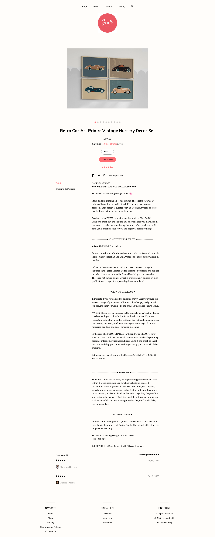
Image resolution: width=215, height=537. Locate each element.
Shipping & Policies (65, 188)
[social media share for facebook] (93, 175)
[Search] (132, 6)
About (96, 6)
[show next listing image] (123, 122)
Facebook (107, 513)
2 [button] (98, 122)
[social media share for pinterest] (104, 175)
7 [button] (111, 122)
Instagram (108, 517)
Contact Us (50, 531)
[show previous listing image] (92, 122)
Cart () (121, 6)
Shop (84, 6)
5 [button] (106, 122)
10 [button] (120, 122)
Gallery (108, 6)
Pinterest (107, 522)
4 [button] (103, 122)
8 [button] (114, 122)
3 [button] (100, 122)
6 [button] (109, 122)
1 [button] (95, 122)
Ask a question (116, 175)
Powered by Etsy (164, 522)
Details (60, 183)
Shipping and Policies (50, 526)
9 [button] (117, 122)
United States (110, 143)
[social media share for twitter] (99, 175)
